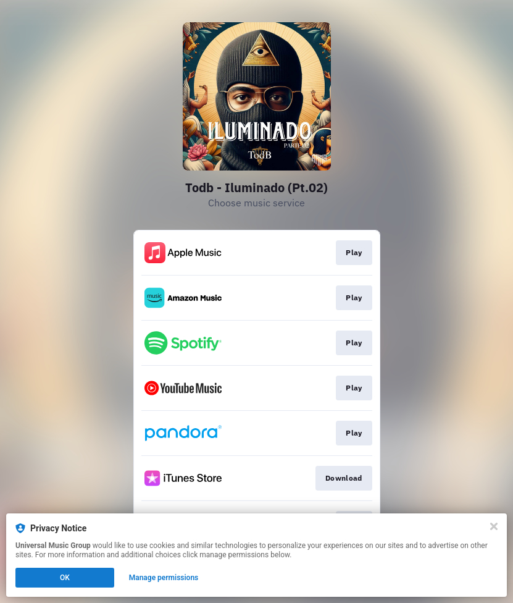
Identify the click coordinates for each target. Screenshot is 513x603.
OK (65, 577)
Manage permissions (164, 577)
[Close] (494, 526)
